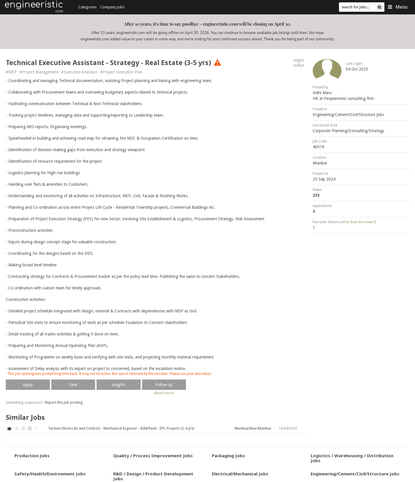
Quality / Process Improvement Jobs (153, 455)
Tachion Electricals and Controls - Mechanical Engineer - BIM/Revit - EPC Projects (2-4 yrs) (121, 428)
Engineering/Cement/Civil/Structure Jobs (348, 114)
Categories (87, 7)
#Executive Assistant (79, 72)
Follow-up (164, 384)
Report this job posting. (64, 402)
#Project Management (39, 72)
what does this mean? (358, 222)
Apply (28, 384)
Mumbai (320, 163)
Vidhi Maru (322, 92)
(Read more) (163, 393)
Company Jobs (112, 7)
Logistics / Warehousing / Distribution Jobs (352, 458)
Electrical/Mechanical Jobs (240, 474)
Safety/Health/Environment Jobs (50, 474)
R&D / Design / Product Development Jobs (153, 476)
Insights (119, 384)
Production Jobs (32, 455)
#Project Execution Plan (121, 72)
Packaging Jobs (228, 455)
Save (73, 384)
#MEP (11, 72)
